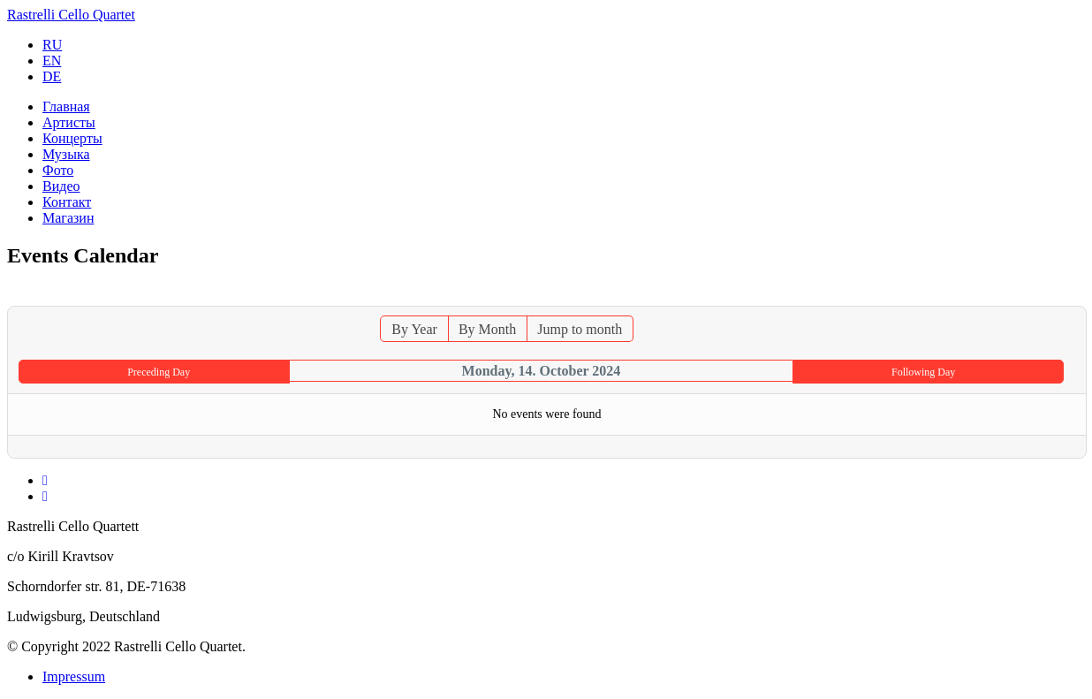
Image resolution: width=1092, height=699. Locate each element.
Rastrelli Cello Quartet (71, 14)
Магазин (68, 217)
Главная (66, 106)
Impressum (73, 676)
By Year (414, 329)
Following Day (923, 372)
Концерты (72, 138)
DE (51, 76)
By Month (487, 329)
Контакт (66, 201)
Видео (61, 186)
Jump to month (579, 329)
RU (52, 44)
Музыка (66, 154)
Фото (57, 170)
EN (51, 60)
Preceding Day (158, 372)
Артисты (68, 122)
